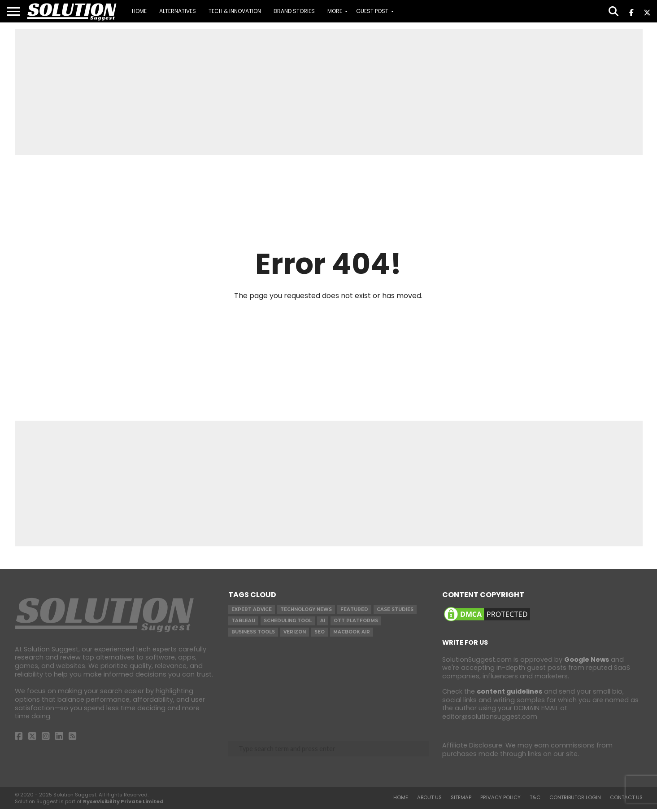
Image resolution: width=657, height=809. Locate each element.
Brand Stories (294, 11)
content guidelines (509, 691)
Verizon (294, 632)
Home (139, 11)
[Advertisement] (329, 92)
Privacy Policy (500, 797)
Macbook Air (351, 632)
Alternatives (177, 11)
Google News (586, 659)
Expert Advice (251, 609)
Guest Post (372, 11)
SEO (319, 632)
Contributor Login (575, 797)
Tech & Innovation (235, 11)
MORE (334, 11)
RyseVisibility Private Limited (123, 801)
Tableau (243, 621)
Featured (354, 609)
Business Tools (253, 632)
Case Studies (395, 609)
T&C (535, 797)
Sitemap (461, 797)
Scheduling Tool (288, 621)
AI (322, 621)
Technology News (306, 609)
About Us (429, 797)
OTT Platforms (356, 621)
